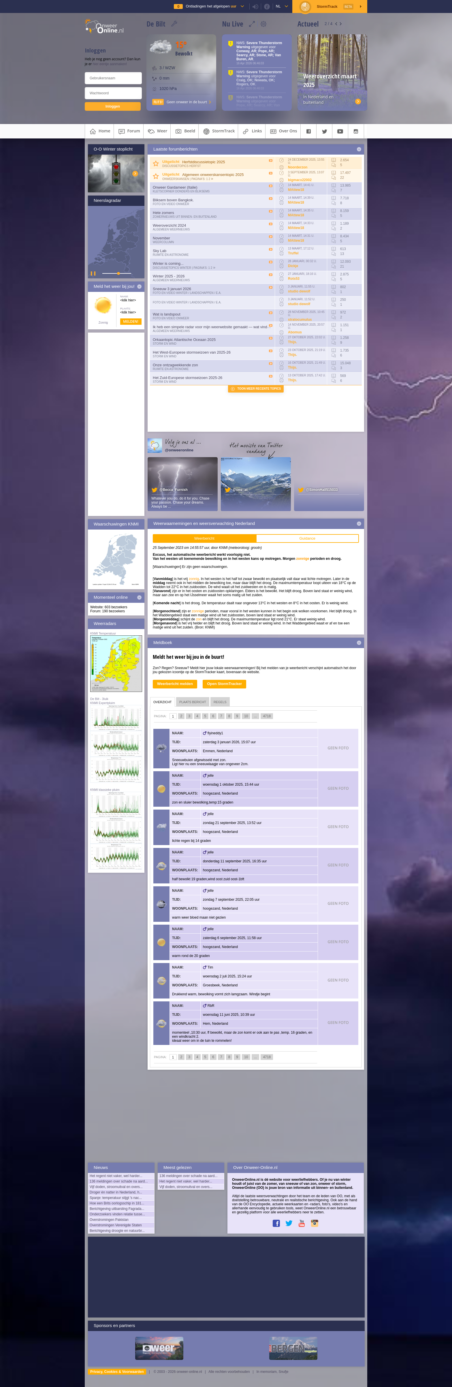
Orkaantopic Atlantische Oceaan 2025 (184, 339)
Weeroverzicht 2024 (169, 225)
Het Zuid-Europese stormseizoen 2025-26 (187, 378)
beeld (184, 131)
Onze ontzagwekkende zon (175, 365)
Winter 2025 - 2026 (169, 276)
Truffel (293, 253)
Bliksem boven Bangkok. (173, 200)
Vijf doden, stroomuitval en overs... (116, 1187)
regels (220, 702)
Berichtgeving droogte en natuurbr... (117, 1231)
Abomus (295, 332)
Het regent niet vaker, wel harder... (116, 1176)
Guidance (307, 538)
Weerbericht (204, 538)
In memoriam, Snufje (273, 1372)
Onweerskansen (175, 179)
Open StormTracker (224, 684)
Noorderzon (297, 167)
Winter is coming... (168, 263)
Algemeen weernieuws (171, 229)
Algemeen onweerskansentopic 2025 (213, 174)
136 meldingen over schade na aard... (119, 1181)
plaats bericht (192, 702)
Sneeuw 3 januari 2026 (172, 289)
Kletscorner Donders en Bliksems (181, 191)
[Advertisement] (116, 424)
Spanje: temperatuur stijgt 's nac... (116, 1198)
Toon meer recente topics (259, 388)
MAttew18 (296, 190)
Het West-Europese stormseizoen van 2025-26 (192, 352)
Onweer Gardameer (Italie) (175, 187)
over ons (283, 131)
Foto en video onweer (171, 204)
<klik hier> (128, 300)
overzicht (162, 702)
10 (246, 716)
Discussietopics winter (172, 267)
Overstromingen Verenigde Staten (116, 1225)
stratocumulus (300, 320)
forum (128, 131)
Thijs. (292, 342)
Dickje (293, 266)
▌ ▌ (94, 273)
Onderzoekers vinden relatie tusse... (117, 1214)
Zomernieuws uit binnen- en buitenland (185, 216)
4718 (267, 716)
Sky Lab (159, 251)
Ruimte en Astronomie (171, 254)
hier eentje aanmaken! (110, 64)
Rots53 (294, 279)
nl (278, 6)
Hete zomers (163, 213)
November (161, 238)
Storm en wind (164, 343)
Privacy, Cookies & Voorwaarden (117, 1372)
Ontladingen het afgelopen (211, 6)
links (251, 131)
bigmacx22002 (300, 180)
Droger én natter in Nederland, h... (116, 1192)
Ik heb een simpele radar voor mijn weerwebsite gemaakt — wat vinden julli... (217, 327)
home (99, 131)
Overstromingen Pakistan (109, 1220)
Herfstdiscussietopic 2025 (203, 162)
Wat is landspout (166, 314)
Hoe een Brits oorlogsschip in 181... (117, 1203)
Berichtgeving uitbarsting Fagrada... (117, 1209)
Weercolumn (163, 242)
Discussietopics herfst (181, 166)
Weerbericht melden (175, 684)
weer (157, 131)
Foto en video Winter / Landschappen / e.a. (187, 292)
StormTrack (218, 131)
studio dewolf (299, 291)
